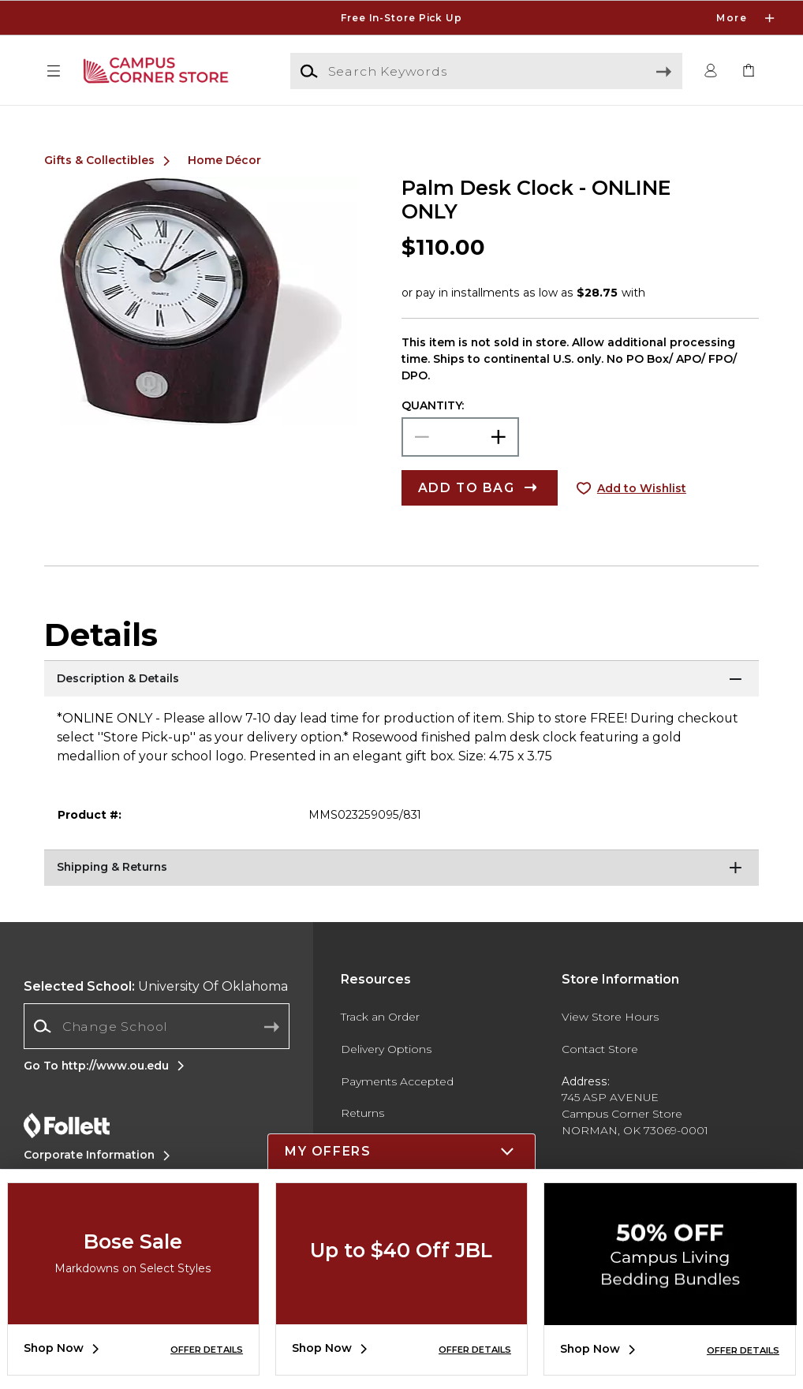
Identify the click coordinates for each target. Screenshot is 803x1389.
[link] (749, 71)
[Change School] (156, 1025)
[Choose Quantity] (460, 437)
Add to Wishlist (641, 488)
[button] (54, 71)
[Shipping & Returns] (402, 869)
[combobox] (156, 1026)
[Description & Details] (402, 680)
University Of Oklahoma (156, 986)
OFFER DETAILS (206, 1349)
